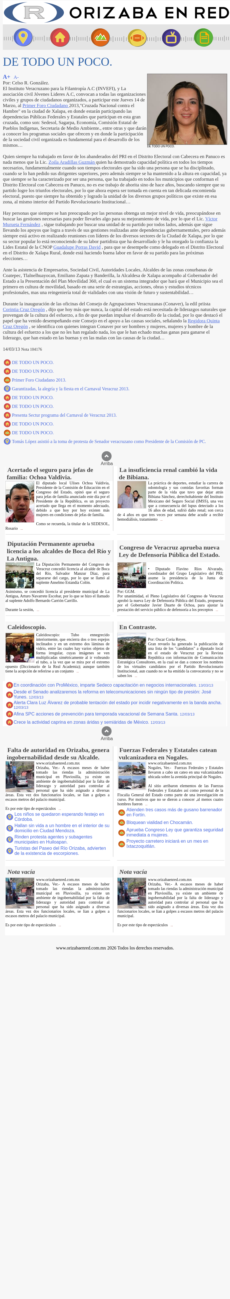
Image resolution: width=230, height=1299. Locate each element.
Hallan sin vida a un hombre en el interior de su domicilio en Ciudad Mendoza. (61, 828)
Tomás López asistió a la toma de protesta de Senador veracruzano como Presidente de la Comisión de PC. (109, 441)
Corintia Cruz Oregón (24, 309)
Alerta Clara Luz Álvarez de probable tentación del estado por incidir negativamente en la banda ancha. (118, 705)
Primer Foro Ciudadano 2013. (39, 380)
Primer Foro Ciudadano (45, 105)
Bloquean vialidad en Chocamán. (159, 822)
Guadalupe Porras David (77, 247)
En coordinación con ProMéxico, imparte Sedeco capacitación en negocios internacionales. (113, 685)
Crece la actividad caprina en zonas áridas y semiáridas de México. (89, 722)
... (21, 528)
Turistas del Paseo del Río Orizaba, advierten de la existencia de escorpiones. (60, 851)
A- (16, 77)
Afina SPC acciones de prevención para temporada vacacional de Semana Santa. (104, 714)
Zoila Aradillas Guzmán (72, 162)
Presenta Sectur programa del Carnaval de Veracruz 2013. (64, 415)
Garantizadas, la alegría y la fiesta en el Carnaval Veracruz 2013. (70, 388)
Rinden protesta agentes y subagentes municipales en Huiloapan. (53, 839)
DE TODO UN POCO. (33, 362)
